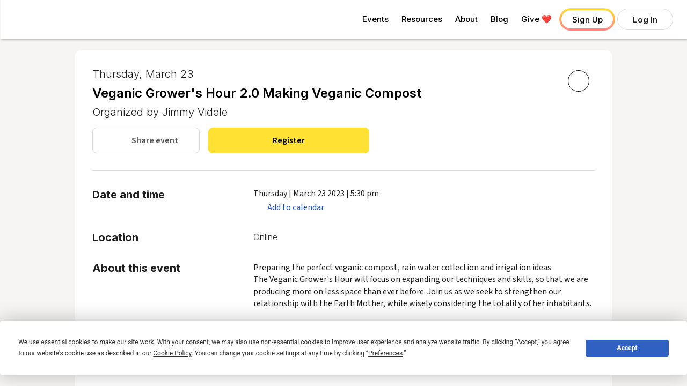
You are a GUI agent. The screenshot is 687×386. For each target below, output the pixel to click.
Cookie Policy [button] (172, 353)
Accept (627, 348)
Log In (645, 19)
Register (289, 140)
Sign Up (587, 19)
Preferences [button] (385, 353)
